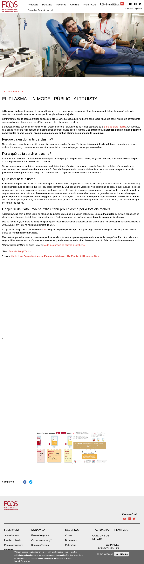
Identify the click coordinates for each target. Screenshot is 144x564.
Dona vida (38, 529)
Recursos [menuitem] (61, 4)
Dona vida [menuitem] (47, 4)
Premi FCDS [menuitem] (90, 4)
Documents (71, 540)
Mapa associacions (13, 545)
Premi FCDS (120, 529)
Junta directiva (11, 535)
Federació (11, 529)
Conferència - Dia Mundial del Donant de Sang (55, 256)
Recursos (72, 529)
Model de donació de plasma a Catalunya (64, 245)
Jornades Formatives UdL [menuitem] (41, 10)
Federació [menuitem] (33, 4)
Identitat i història (12, 540)
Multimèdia (70, 545)
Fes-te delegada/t (40, 535)
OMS (44, 229)
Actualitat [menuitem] (74, 4)
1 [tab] (72, 463)
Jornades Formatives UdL (109, 546)
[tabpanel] (54, 448)
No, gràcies (122, 554)
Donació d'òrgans (40, 545)
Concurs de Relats (100, 537)
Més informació (22, 561)
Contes (68, 535)
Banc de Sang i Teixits (115, 127)
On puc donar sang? (41, 540)
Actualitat (102, 529)
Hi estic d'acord (105, 554)
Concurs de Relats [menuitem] (109, 4)
